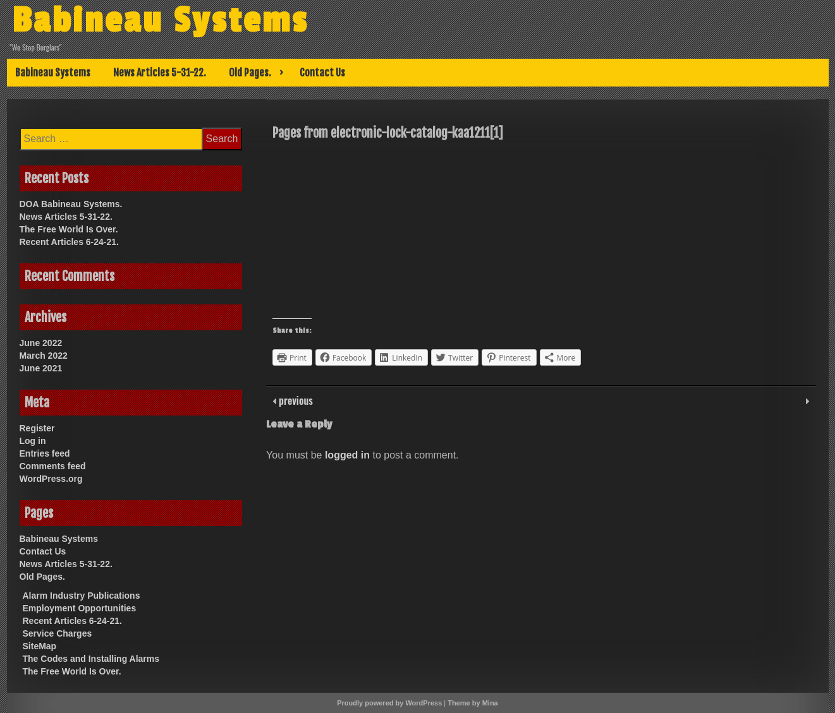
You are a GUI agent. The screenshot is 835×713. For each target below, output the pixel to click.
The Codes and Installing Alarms (91, 659)
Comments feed (53, 466)
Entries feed (45, 453)
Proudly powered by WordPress (389, 703)
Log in (33, 441)
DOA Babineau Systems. (71, 204)
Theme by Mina (472, 703)
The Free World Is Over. (69, 229)
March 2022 (44, 356)
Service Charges (57, 633)
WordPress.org (51, 479)
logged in (347, 455)
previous (294, 400)
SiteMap (40, 646)
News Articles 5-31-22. (159, 72)
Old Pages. (250, 72)
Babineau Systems (160, 21)
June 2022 (41, 343)
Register (37, 428)
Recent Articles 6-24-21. (69, 242)
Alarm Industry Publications (81, 595)
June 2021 (41, 368)
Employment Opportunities (80, 608)
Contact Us (322, 72)
